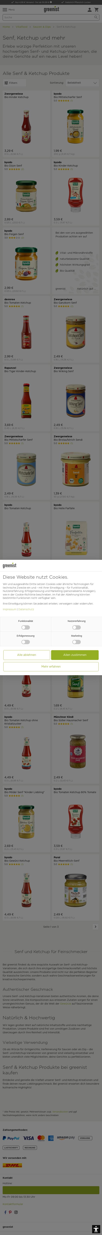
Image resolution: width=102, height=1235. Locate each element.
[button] (96, 1229)
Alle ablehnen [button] (26, 655)
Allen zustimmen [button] (74, 655)
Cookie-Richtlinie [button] (25, 594)
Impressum (9, 609)
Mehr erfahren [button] (51, 666)
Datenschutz (26, 609)
